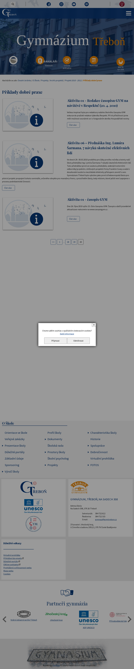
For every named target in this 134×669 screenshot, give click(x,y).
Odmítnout (78, 340)
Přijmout (55, 340)
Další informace (67, 333)
